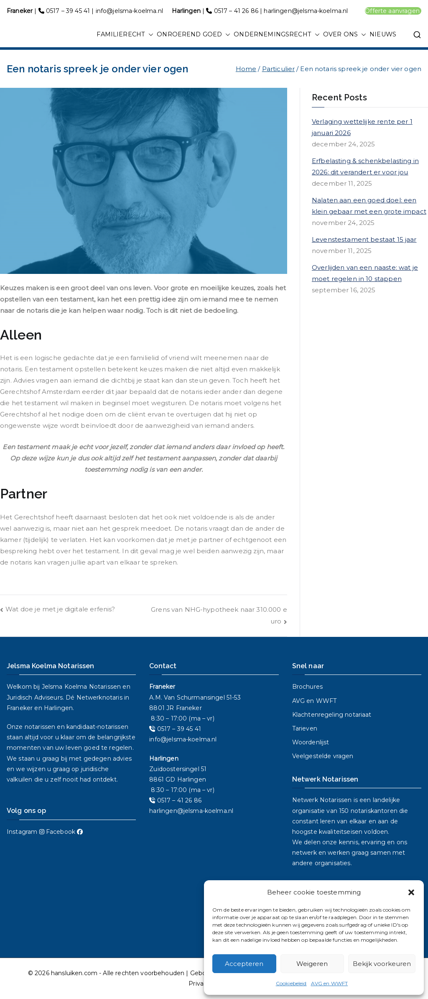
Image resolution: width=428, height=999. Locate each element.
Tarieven (304, 728)
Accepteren (244, 964)
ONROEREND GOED (193, 34)
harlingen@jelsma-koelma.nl (306, 11)
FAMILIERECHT (125, 34)
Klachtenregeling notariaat (332, 714)
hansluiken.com (74, 973)
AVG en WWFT (329, 983)
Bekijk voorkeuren (382, 964)
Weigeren (312, 964)
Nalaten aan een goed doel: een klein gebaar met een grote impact (369, 205)
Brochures (307, 686)
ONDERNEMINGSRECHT (277, 34)
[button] (411, 892)
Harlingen (58, 708)
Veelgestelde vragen (323, 756)
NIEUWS (382, 34)
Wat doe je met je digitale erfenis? (60, 609)
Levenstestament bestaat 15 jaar (364, 239)
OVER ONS (344, 34)
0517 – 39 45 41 (68, 11)
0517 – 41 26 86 (236, 11)
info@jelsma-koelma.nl (129, 11)
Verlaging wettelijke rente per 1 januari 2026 (362, 127)
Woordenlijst (310, 742)
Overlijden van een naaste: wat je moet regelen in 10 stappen (365, 273)
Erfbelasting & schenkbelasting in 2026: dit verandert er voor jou (365, 166)
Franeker (20, 708)
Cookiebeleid (291, 983)
